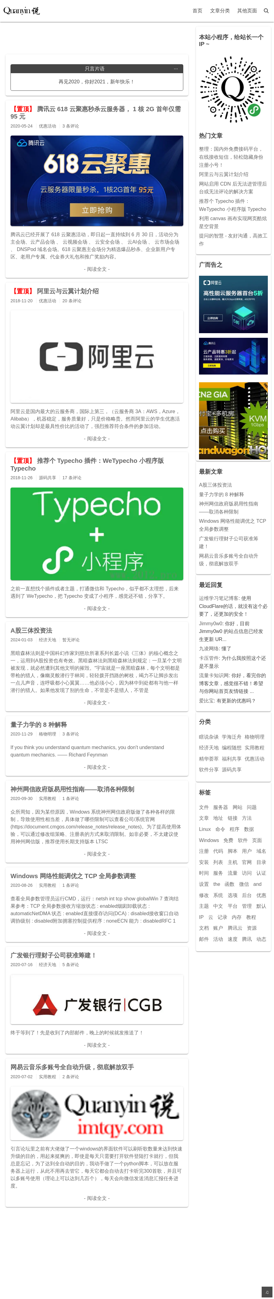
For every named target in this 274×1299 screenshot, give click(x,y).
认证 (261, 873)
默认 (261, 906)
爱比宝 (206, 700)
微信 (244, 884)
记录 (222, 917)
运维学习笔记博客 (219, 598)
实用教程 (254, 747)
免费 (228, 840)
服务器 (220, 807)
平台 (233, 906)
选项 (233, 895)
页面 (257, 840)
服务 (218, 873)
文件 (204, 807)
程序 (234, 829)
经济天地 (209, 747)
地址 (218, 818)
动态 (261, 939)
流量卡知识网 (214, 675)
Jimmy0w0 (210, 623)
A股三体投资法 (215, 485)
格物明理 (254, 737)
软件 (243, 840)
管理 (247, 906)
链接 (233, 818)
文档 (204, 928)
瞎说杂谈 (209, 737)
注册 (204, 851)
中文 (218, 906)
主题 (204, 906)
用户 (247, 851)
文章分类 (220, 10)
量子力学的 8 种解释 (221, 494)
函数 (230, 884)
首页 (197, 10)
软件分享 (209, 769)
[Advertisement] (97, 36)
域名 (261, 851)
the (216, 884)
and (257, 884)
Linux (205, 829)
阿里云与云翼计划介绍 (223, 174)
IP (201, 917)
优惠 (261, 895)
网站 (238, 807)
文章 (204, 818)
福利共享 (232, 758)
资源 (252, 928)
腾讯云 (235, 928)
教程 (251, 917)
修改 (204, 895)
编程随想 (232, 747)
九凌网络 (209, 648)
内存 (237, 917)
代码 (218, 851)
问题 (252, 807)
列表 (218, 862)
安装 (204, 862)
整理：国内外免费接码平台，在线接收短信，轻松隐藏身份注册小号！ (231, 156)
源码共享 (232, 769)
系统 (218, 895)
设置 (204, 884)
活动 (218, 939)
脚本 (233, 851)
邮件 (204, 939)
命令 (220, 829)
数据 (249, 829)
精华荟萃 (209, 758)
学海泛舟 (232, 737)
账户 (218, 928)
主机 (233, 862)
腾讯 (247, 939)
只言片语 (131, 69)
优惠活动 (254, 758)
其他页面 (247, 10)
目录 (261, 862)
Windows (209, 840)
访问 (247, 873)
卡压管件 (209, 658)
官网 (247, 862)
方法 (247, 818)
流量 (233, 873)
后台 (247, 895)
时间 (204, 873)
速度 (233, 939)
